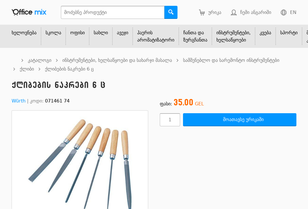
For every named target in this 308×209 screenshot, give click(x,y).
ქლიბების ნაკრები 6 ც (69, 69)
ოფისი (77, 32)
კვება (265, 32)
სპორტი (289, 32)
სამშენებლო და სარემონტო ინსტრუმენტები (231, 60)
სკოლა (53, 32)
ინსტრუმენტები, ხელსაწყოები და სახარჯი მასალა (117, 60)
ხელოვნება (24, 32)
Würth (19, 101)
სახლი (101, 32)
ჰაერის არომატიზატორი (155, 36)
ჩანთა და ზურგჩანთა (195, 36)
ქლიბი (27, 69)
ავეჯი (122, 32)
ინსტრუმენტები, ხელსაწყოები (233, 36)
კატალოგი (39, 60)
